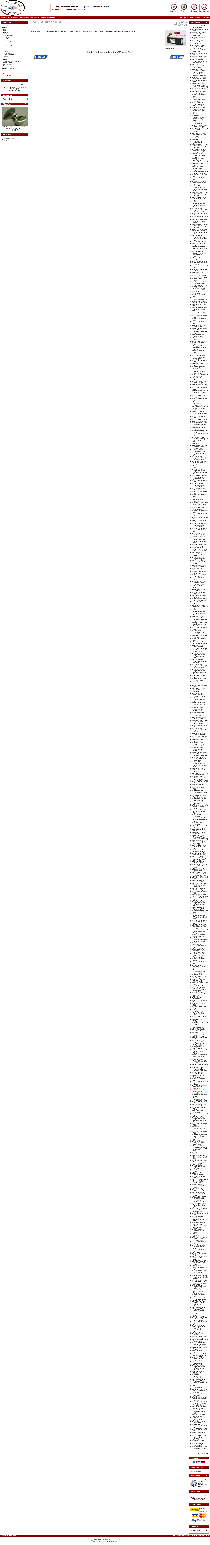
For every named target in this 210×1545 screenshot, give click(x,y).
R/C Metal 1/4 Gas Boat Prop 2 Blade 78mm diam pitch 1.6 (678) (15, 127)
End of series (7, 63)
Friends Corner (7, 66)
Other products (196, 1471)
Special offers (7, 71)
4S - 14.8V (9, 45)
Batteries (21, 17)
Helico (4, 27)
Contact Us (5, 140)
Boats (4, 29)
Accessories (8, 35)
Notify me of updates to (202, 1483)
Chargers (7, 37)
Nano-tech (8, 50)
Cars (4, 31)
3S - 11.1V (34, 17)
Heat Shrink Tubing (9, 55)
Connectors (7, 53)
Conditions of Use (8, 138)
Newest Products (8, 68)
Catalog (7, 17)
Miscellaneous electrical (11, 61)
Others (14, 17)
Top (2, 17)
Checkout (205, 17)
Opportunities (7, 64)
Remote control (8, 58)
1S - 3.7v (8, 40)
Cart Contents (195, 17)
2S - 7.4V (8, 42)
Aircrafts (5, 26)
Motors (6, 56)
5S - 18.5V (9, 47)
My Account (184, 17)
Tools (5, 59)
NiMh (6, 51)
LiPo (27, 17)
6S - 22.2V (9, 48)
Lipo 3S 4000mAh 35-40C (48, 17)
